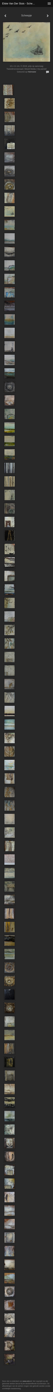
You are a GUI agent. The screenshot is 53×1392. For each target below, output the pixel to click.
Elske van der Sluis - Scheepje (19, 3)
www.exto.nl (27, 1381)
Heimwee (32, 72)
